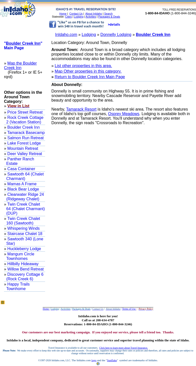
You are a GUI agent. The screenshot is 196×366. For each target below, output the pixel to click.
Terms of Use (129, 308)
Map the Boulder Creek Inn (20, 65)
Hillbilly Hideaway (22, 264)
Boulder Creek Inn (153, 34)
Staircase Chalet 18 (24, 234)
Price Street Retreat (24, 112)
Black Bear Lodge (22, 189)
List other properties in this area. (83, 66)
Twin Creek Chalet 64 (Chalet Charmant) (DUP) (25, 208)
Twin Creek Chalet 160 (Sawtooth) (23, 220)
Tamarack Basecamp (25, 132)
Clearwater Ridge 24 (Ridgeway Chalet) (25, 196)
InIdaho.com (66, 34)
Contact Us (76, 13)
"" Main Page (23, 45)
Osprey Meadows (123, 114)
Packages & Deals (109, 16)
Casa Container (20, 169)
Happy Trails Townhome (18, 286)
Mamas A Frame (21, 184)
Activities (90, 16)
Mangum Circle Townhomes (20, 256)
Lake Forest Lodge (23, 143)
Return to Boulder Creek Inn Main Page (90, 77)
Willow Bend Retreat (25, 269)
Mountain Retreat (22, 148)
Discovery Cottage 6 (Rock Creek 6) (25, 276)
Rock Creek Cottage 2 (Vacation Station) (25, 119)
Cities (68, 16)
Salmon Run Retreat (25, 138)
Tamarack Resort (81, 109)
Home (62, 13)
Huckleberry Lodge (23, 249)
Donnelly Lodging (116, 34)
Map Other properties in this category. (88, 71)
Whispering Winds (23, 228)
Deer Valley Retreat (24, 154)
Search (108, 13)
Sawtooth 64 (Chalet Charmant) (25, 176)
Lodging (78, 16)
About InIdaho (93, 13)
